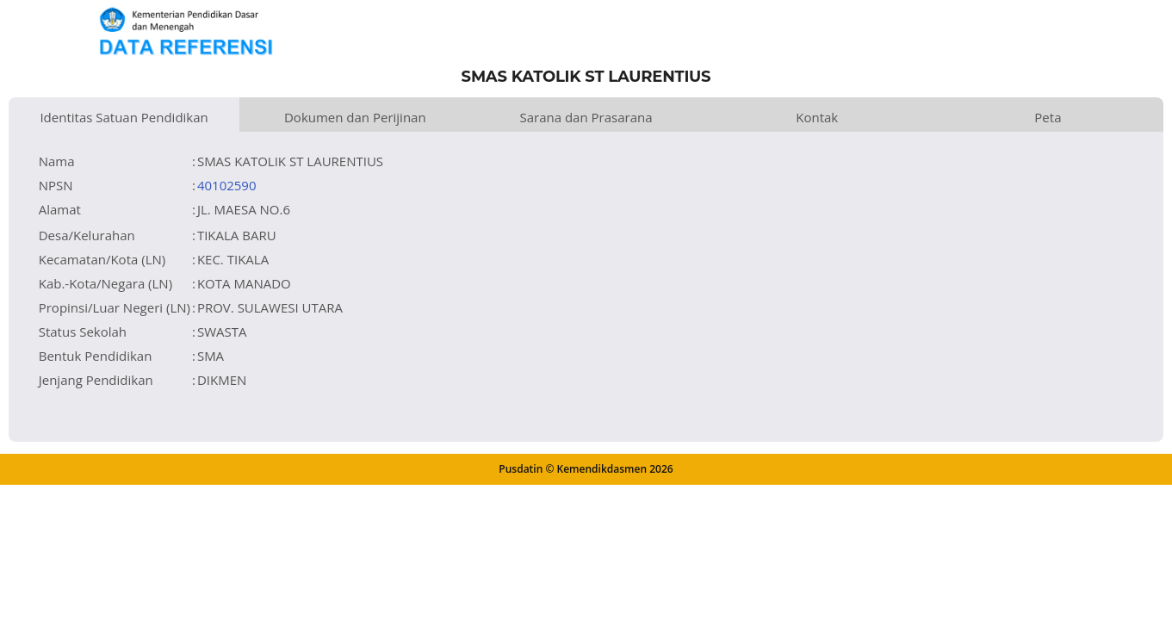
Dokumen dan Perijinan (355, 117)
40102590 (227, 185)
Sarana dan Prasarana (585, 117)
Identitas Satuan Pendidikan (124, 117)
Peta (1047, 117)
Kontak (817, 117)
